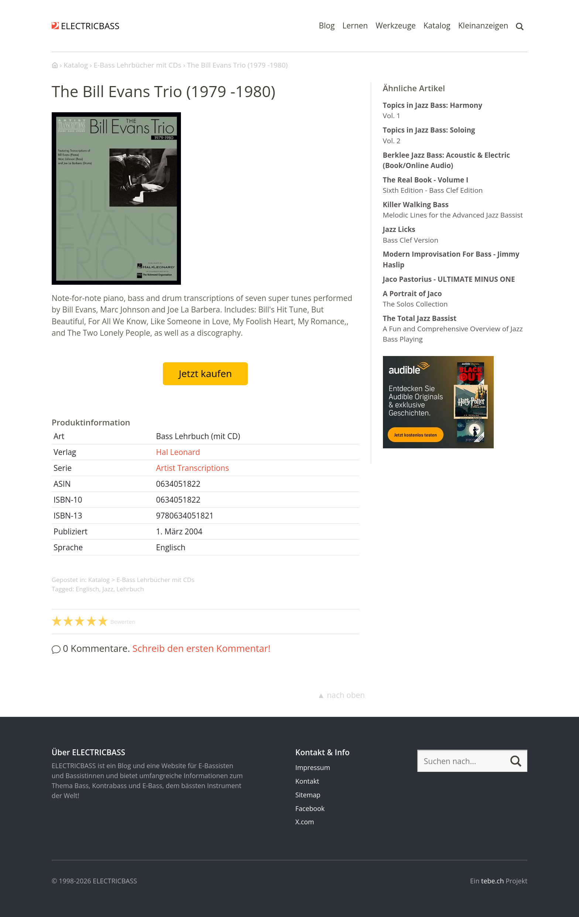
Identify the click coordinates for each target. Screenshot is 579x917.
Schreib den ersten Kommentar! (202, 648)
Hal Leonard (178, 452)
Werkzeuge (396, 25)
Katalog (437, 25)
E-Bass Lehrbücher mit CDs (155, 579)
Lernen (355, 25)
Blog (327, 25)
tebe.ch (492, 880)
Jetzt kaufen (205, 373)
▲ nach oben (341, 695)
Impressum (312, 767)
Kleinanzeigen (483, 25)
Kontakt (307, 781)
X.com (304, 821)
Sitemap (308, 794)
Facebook (310, 808)
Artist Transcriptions (192, 468)
